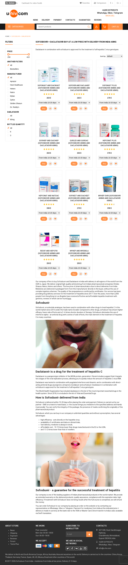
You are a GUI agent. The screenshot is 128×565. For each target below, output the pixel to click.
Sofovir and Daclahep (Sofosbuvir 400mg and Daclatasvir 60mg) (79, 87)
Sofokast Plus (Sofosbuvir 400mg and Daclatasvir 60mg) (109, 87)
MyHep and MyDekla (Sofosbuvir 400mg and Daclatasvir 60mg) (79, 253)
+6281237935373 (110, 10)
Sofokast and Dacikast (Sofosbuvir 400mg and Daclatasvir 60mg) (49, 87)
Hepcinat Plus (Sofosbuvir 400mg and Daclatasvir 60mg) (109, 143)
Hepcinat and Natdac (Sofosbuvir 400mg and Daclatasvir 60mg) (49, 198)
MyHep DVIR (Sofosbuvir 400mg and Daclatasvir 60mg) (109, 198)
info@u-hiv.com (105, 548)
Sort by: (103, 56)
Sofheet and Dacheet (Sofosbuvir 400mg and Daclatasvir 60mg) (79, 198)
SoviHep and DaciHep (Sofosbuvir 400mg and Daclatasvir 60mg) (49, 143)
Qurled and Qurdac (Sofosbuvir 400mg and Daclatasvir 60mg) (79, 143)
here (69, 299)
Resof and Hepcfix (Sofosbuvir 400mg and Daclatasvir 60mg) (49, 253)
